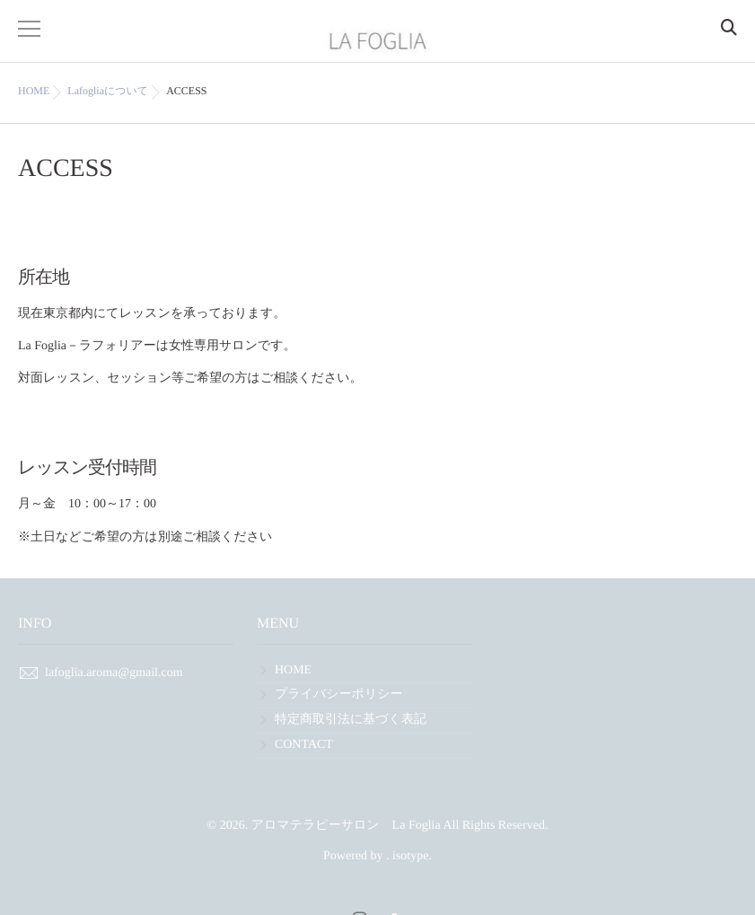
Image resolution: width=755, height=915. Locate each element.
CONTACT (304, 745)
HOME (293, 670)
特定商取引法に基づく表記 (350, 719)
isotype (410, 856)
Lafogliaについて (107, 90)
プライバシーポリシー (339, 694)
